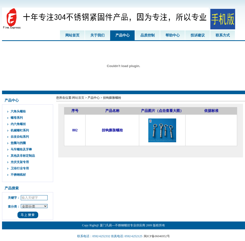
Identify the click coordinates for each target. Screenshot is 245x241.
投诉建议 (198, 35)
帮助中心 (173, 35)
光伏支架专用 (20, 162)
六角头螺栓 (18, 111)
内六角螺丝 (18, 124)
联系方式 (223, 35)
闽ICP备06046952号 (157, 236)
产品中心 (122, 35)
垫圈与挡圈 (18, 143)
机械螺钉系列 (20, 130)
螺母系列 (17, 117)
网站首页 (72, 35)
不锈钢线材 (18, 174)
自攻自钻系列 (20, 136)
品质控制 (147, 35)
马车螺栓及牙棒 (21, 149)
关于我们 (97, 35)
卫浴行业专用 (20, 168)
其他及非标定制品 (23, 155)
